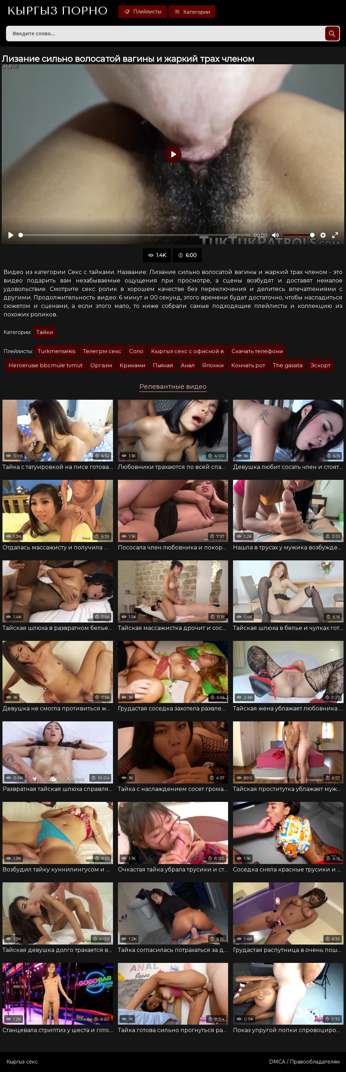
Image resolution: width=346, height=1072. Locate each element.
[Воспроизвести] (11, 235)
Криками (132, 365)
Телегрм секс (102, 351)
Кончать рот (248, 365)
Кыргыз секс (22, 1062)
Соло (136, 351)
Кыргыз (57, 11)
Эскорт (320, 365)
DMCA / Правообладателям (304, 1062)
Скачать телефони (257, 351)
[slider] (134, 235)
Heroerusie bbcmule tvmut (45, 365)
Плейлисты (142, 11)
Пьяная (163, 365)
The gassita (288, 365)
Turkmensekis (56, 351)
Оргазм (101, 365)
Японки (212, 365)
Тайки (44, 332)
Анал (188, 365)
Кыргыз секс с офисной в (187, 351)
